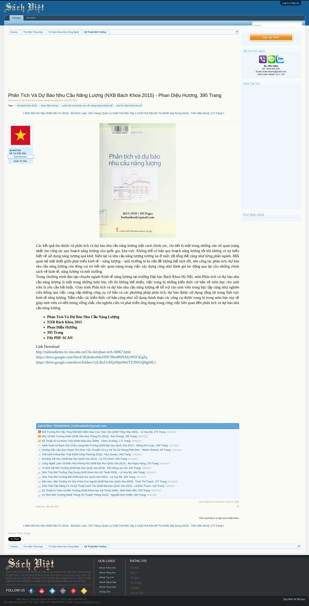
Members (31, 18)
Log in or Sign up (290, 3)
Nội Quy (134, 577)
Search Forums (15, 23)
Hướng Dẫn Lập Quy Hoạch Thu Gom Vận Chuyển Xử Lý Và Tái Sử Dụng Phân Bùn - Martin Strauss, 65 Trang (106, 449)
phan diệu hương (49, 105)
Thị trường (136, 583)
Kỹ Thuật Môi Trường (32, 100)
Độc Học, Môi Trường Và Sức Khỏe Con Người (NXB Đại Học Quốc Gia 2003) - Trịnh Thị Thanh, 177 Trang (104, 481)
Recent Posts (33, 23)
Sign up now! (271, 37)
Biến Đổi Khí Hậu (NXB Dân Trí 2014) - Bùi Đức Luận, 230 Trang (62, 113)
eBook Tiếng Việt (107, 568)
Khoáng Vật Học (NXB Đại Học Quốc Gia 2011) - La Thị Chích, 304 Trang (84, 458)
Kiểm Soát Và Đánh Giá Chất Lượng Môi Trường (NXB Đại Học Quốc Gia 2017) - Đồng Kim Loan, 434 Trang (105, 445)
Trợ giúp (134, 587)
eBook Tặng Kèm (107, 587)
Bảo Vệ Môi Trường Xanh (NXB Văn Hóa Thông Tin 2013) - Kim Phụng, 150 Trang (89, 436)
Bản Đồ (134, 567)
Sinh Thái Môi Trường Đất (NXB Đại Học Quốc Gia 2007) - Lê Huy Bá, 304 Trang (88, 476)
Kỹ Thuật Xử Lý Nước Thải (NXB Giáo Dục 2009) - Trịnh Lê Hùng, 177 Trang (86, 440)
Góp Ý (133, 572)
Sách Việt (280, 74)
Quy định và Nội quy (294, 599)
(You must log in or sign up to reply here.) (219, 518)
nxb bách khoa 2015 (26, 105)
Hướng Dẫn (105, 591)
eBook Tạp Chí (106, 577)
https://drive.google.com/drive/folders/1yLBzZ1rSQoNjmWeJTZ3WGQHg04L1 (96, 362)
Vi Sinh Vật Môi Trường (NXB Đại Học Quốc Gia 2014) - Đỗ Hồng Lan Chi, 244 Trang (91, 467)
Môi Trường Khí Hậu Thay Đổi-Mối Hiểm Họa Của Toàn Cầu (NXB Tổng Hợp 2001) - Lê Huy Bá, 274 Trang (104, 431)
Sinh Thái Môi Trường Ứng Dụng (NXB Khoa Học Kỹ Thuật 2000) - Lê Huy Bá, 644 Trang (93, 472)
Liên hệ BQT (137, 593)
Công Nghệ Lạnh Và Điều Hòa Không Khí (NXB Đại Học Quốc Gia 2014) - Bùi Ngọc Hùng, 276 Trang (100, 463)
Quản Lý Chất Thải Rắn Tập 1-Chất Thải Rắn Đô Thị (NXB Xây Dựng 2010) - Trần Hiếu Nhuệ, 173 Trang (162, 113)
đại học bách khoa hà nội (129, 105)
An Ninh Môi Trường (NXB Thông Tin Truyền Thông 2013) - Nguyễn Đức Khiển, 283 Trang (94, 494)
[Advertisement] (123, 64)
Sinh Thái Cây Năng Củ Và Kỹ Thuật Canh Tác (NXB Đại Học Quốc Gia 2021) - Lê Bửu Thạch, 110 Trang (103, 485)
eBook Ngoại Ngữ (108, 582)
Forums (17, 18)
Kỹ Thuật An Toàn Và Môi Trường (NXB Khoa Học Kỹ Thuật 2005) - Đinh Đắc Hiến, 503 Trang (96, 490)
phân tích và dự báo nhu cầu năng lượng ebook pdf (86, 105)
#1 (238, 506)
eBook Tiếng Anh (107, 572)
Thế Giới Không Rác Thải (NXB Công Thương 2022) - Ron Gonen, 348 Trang (86, 454)
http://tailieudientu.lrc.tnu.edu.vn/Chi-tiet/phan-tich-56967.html (83, 352)
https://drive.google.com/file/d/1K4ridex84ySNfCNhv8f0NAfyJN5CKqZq (91, 357)
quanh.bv (58, 100)
